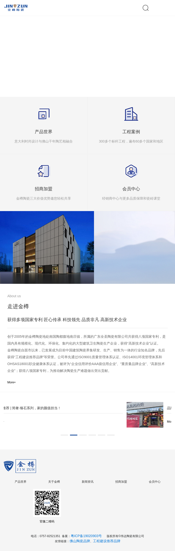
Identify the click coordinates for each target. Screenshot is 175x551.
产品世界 (20, 481)
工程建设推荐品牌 (106, 541)
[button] (85, 81)
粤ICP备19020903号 (86, 536)
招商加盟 (121, 481)
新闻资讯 (87, 481)
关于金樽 (54, 481)
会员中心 (155, 481)
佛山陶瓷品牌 (80, 541)
